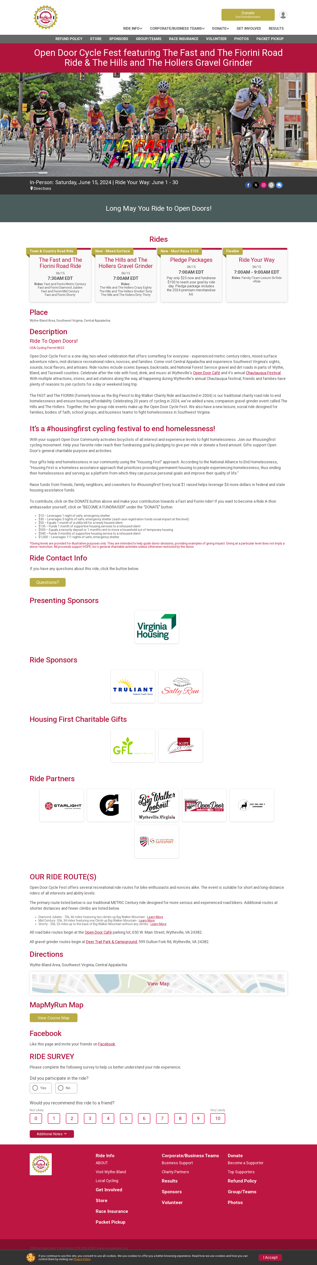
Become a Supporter (246, 1163)
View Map (158, 983)
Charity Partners (175, 1172)
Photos (241, 39)
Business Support (177, 1163)
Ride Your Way (257, 260)
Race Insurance (183, 39)
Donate (248, 15)
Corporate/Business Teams (176, 28)
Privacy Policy (82, 1259)
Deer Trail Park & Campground (111, 942)
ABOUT (102, 1163)
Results (276, 28)
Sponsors (118, 39)
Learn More (155, 917)
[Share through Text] (279, 185)
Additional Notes (52, 1134)
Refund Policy (68, 39)
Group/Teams (148, 39)
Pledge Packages (191, 260)
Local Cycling (107, 1181)
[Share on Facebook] (248, 185)
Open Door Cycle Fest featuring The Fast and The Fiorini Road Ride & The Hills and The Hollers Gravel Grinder (158, 57)
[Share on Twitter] (256, 185)
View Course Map (53, 1018)
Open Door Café (206, 373)
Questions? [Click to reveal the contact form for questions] (47, 582)
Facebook (106, 1044)
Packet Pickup (270, 39)
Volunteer (216, 39)
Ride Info (131, 28)
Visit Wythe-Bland (111, 1172)
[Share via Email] (271, 185)
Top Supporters (241, 1172)
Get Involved (249, 28)
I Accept (270, 1257)
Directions (42, 188)
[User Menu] (283, 15)
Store (95, 39)
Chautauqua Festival (263, 373)
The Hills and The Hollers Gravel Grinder (126, 263)
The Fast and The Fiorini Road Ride (60, 263)
